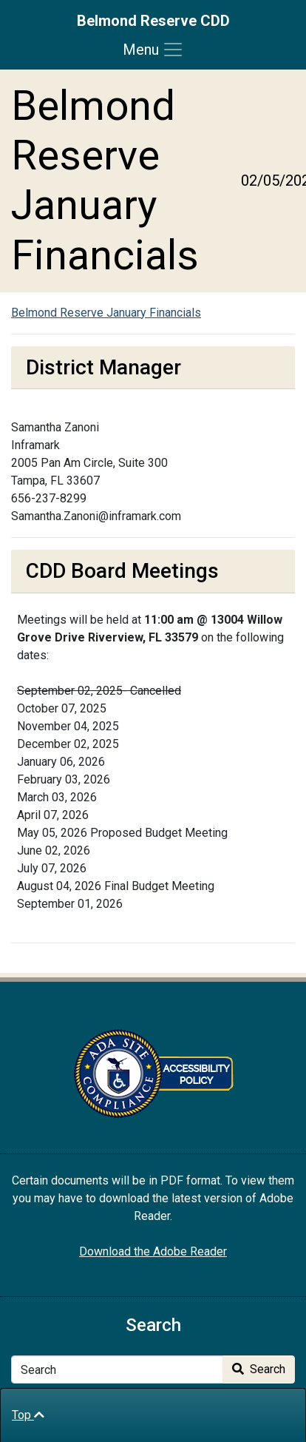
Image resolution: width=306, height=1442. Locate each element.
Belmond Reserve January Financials (106, 313)
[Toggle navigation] (153, 50)
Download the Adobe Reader (153, 1251)
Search (258, 1369)
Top (28, 1415)
